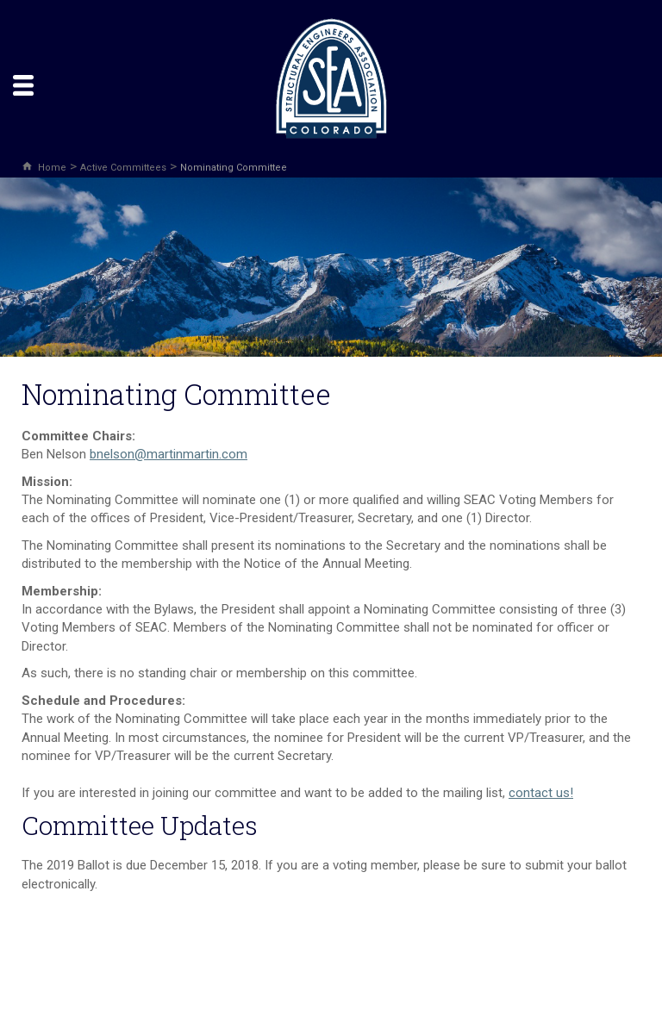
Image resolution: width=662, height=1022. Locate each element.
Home (52, 167)
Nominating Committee (233, 167)
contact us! (541, 793)
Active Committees (123, 167)
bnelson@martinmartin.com (168, 454)
